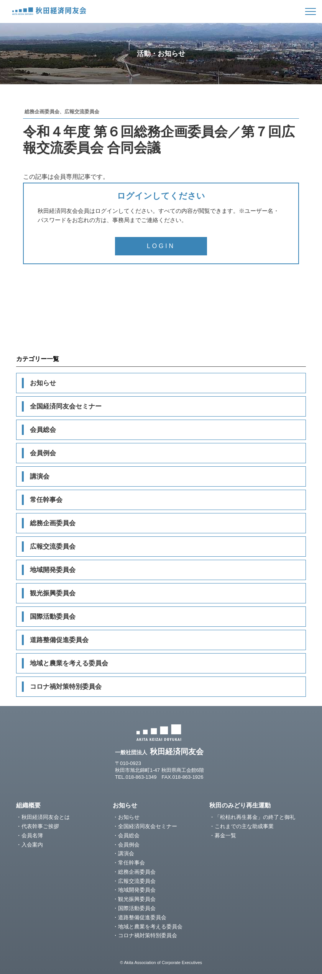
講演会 (39, 476)
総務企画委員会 (53, 523)
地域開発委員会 (53, 570)
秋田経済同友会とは (45, 817)
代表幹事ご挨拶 (40, 826)
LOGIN (161, 246)
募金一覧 (225, 835)
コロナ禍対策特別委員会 (66, 686)
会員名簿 (32, 835)
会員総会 (43, 429)
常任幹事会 (46, 499)
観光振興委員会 (53, 593)
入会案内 (32, 845)
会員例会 (43, 453)
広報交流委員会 (53, 546)
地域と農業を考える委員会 (69, 663)
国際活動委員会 (53, 616)
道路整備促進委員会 (59, 640)
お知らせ (43, 383)
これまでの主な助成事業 (244, 826)
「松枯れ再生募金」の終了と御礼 (255, 817)
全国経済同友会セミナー (66, 406)
